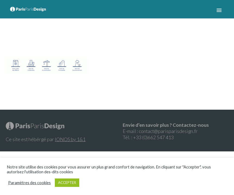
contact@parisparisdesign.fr (168, 131)
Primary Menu (219, 10)
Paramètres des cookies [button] (29, 182)
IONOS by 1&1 (70, 139)
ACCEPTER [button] (67, 182)
